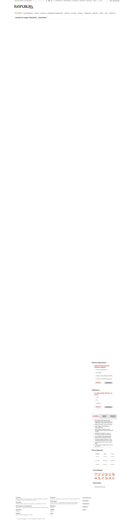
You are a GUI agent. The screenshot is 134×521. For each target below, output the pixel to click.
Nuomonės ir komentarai (55, 13)
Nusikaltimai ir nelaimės (42, 499)
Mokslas (95, 13)
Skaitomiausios (28, 13)
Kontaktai (75, 0)
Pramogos (87, 13)
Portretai (30, 514)
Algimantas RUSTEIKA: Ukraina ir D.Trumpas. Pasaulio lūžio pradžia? (103, 434)
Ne (97, 400)
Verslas (35, 499)
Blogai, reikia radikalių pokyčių (104, 375)
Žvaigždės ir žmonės (63, 502)
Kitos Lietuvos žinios (28, 499)
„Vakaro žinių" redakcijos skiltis (23, 507)
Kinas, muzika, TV (54, 502)
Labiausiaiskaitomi (104, 416)
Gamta (101, 13)
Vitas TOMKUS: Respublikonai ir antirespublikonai (102, 427)
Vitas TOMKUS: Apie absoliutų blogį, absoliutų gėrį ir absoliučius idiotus (103, 437)
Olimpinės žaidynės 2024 (74, 499)
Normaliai (98, 372)
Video (94, 0)
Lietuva (36, 13)
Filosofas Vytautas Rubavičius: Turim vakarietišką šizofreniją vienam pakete (103, 440)
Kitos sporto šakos (64, 499)
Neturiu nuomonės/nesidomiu (104, 379)
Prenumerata (67, 0)
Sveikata (67, 13)
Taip (97, 397)
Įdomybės (71, 502)
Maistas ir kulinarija (66, 503)
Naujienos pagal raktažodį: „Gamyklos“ (31, 17)
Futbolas (57, 499)
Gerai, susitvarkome (101, 369)
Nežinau (98, 403)
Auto (106, 13)
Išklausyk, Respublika (35, 507)
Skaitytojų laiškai (44, 507)
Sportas (80, 13)
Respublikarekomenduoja (96, 416)
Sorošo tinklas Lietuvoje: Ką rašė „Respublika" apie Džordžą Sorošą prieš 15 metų (104, 430)
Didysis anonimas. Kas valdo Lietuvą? (103, 424)
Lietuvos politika (19, 499)
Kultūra (73, 13)
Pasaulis (43, 13)
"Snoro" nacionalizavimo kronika (29, 500)
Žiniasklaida (18, 500)
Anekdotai (82, 0)
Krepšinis (52, 499)
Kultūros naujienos (24, 514)
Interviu (17, 514)
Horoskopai (58, 0)
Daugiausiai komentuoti (113, 416)
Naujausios (18, 13)
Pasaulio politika (19, 503)
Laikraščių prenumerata (100, 486)
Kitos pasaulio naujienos (29, 503)
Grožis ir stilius (58, 503)
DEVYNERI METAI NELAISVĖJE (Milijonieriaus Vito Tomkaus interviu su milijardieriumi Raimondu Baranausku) (104, 422)
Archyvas (112, 13)
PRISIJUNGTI (116, 0)
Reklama (89, 0)
